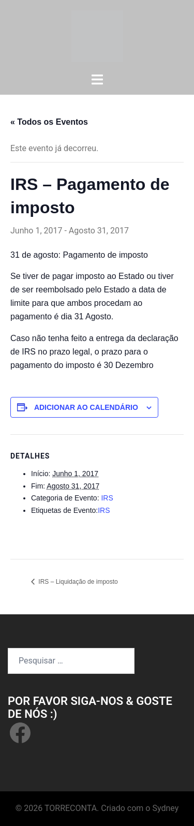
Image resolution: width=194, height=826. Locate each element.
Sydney (165, 808)
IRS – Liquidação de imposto (77, 581)
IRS (107, 498)
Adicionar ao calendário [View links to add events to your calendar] (86, 407)
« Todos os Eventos (49, 121)
